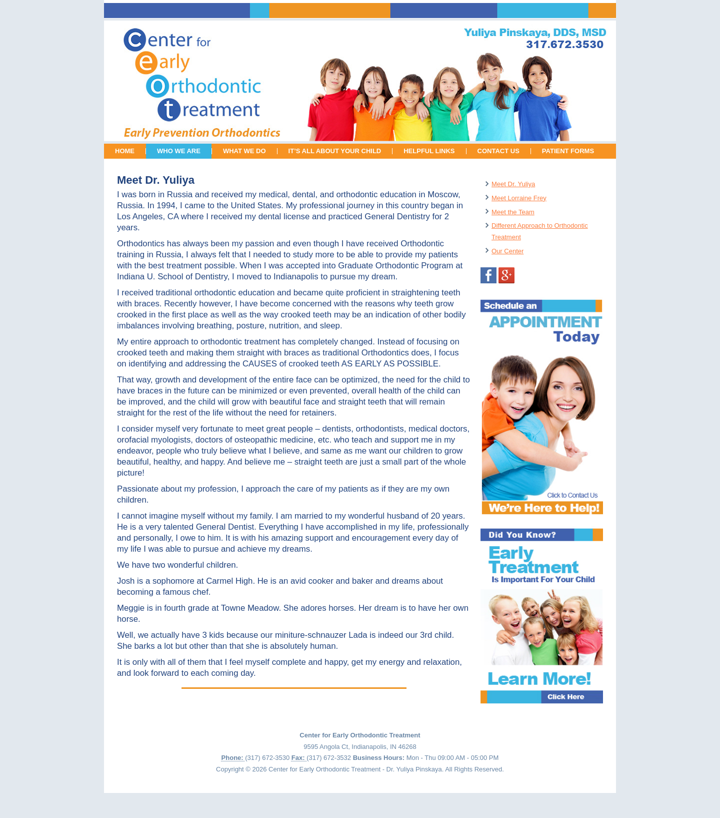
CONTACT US (499, 151)
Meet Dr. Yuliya (513, 184)
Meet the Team (513, 212)
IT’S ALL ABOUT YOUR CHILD (335, 151)
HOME (124, 151)
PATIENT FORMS (568, 151)
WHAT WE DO (244, 151)
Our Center (508, 251)
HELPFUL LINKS (429, 151)
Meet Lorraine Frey (519, 198)
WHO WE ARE (178, 151)
